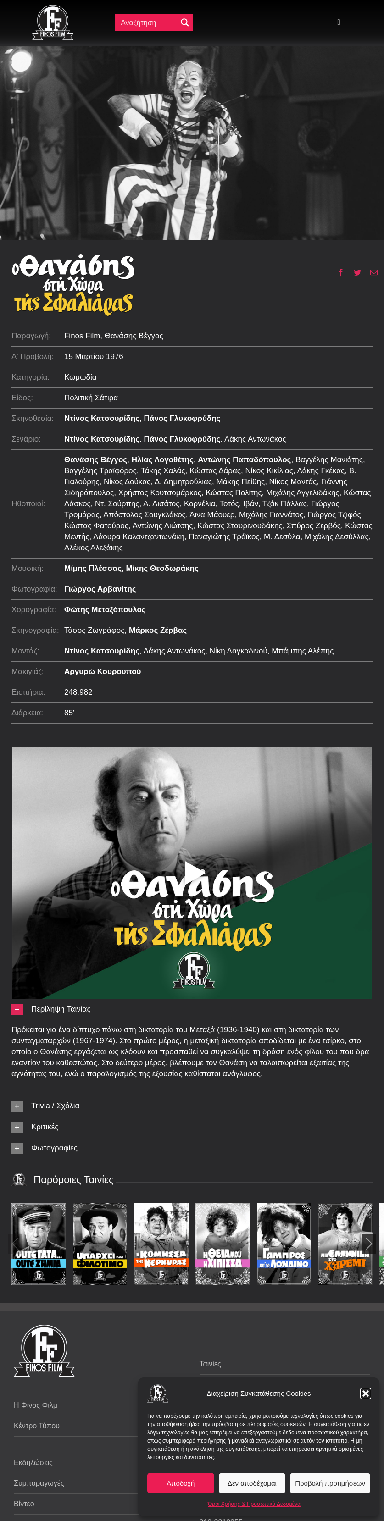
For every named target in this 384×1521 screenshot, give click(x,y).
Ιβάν (250, 503)
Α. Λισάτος (161, 503)
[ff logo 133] (52, 8)
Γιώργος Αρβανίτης (100, 589)
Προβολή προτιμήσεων (330, 1483)
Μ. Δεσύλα (282, 536)
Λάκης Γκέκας (321, 470)
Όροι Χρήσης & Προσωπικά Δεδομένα (254, 1504)
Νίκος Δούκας (127, 481)
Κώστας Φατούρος (96, 525)
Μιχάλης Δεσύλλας (337, 536)
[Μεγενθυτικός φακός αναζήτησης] (185, 22)
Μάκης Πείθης (241, 481)
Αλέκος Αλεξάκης (93, 547)
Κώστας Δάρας (215, 470)
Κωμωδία (80, 377)
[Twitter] (354, 272)
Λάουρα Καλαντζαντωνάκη (138, 536)
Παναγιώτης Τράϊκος (224, 536)
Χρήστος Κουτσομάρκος (159, 492)
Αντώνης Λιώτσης (163, 525)
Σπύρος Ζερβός (314, 525)
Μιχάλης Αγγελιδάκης (302, 492)
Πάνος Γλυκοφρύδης (182, 418)
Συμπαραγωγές (39, 1483)
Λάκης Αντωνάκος (255, 439)
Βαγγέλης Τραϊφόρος (100, 470)
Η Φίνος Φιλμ (35, 1405)
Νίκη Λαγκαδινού (238, 651)
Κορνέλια (199, 503)
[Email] (370, 272)
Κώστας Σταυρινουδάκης (240, 525)
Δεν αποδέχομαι (252, 1483)
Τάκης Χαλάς (163, 470)
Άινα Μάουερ (211, 514)
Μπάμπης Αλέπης (303, 651)
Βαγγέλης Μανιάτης (329, 459)
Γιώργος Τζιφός (334, 514)
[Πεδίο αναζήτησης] (148, 22)
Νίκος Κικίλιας (269, 470)
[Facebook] (337, 272)
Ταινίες (210, 1364)
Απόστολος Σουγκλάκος (144, 514)
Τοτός (229, 503)
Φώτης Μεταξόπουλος (105, 609)
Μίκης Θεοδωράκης (162, 568)
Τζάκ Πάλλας (284, 503)
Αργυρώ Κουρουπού (102, 671)
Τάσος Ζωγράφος (94, 630)
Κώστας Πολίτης (234, 492)
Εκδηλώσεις (33, 1462)
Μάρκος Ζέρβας (158, 630)
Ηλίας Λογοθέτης (163, 459)
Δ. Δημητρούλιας (183, 481)
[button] (365, 1393)
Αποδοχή (181, 1483)
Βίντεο (24, 1504)
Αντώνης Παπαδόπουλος (244, 459)
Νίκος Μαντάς (293, 481)
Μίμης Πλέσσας (93, 568)
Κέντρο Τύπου (37, 1426)
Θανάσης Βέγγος (95, 459)
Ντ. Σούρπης (117, 503)
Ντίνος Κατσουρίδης (101, 418)
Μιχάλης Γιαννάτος (271, 514)
